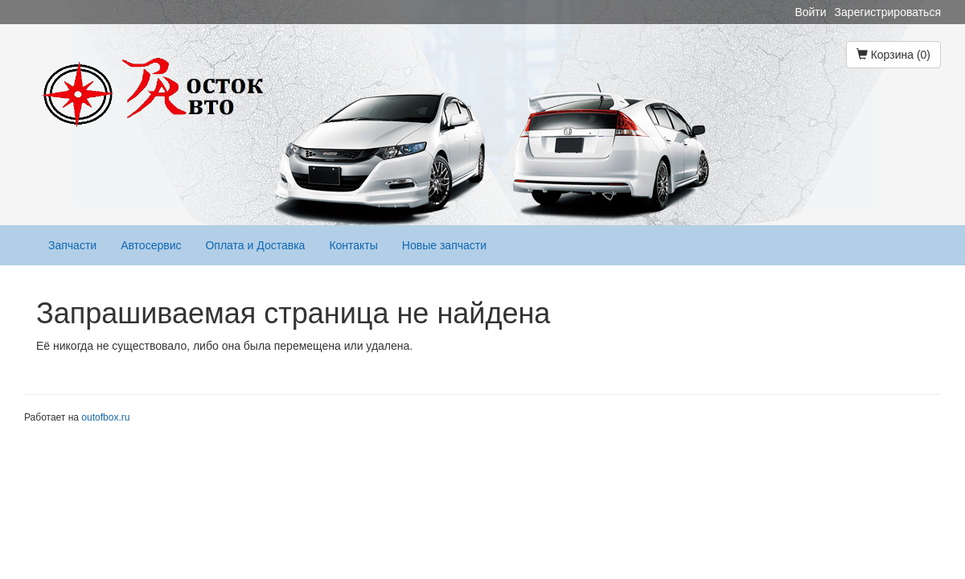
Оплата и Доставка (255, 245)
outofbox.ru (105, 417)
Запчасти (72, 245)
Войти (810, 12)
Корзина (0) (893, 54)
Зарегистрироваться (888, 12)
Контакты (353, 245)
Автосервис (151, 245)
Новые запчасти (444, 245)
